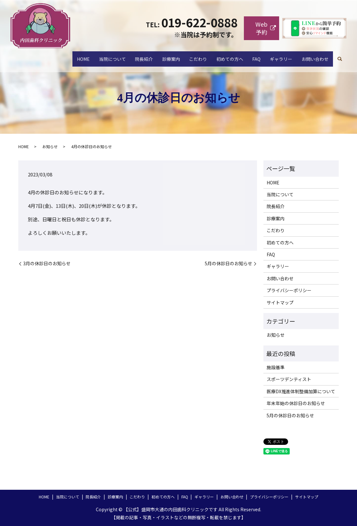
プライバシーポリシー (289, 290)
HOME (46, 56)
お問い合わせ (312, 56)
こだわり (178, 56)
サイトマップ (280, 302)
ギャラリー (274, 56)
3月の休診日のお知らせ (47, 263)
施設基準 (276, 367)
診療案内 (147, 56)
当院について (79, 56)
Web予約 (261, 28)
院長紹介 (116, 56)
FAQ (245, 56)
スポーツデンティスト (289, 379)
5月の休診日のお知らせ (228, 263)
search (339, 56)
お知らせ (50, 146)
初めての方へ (214, 56)
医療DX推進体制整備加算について (301, 391)
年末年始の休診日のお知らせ (296, 403)
